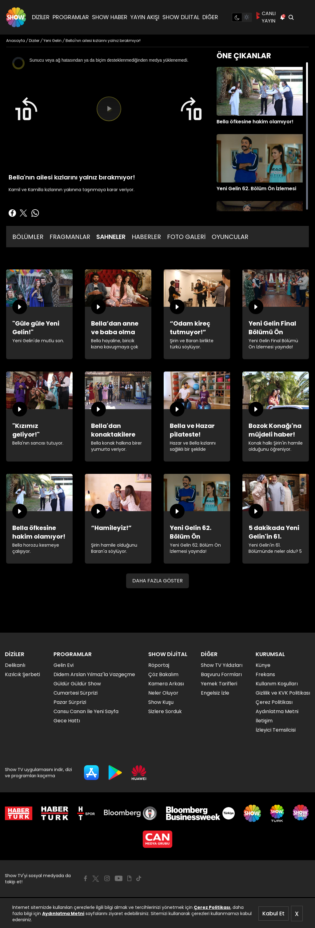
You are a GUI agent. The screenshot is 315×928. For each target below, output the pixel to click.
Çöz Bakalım (163, 674)
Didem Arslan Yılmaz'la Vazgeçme (94, 674)
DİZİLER (41, 17)
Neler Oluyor (163, 692)
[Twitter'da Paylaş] (23, 213)
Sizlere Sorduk (165, 711)
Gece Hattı (67, 720)
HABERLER (146, 236)
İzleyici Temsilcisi (276, 729)
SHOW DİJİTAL (180, 17)
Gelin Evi (64, 665)
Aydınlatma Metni (63, 913)
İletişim (264, 720)
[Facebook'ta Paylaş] (12, 213)
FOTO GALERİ (186, 236)
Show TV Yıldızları (221, 665)
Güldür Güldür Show (77, 683)
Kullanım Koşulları (277, 683)
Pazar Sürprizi (70, 702)
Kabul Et (273, 913)
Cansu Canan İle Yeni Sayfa (86, 711)
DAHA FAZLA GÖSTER (157, 580)
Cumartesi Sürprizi (76, 692)
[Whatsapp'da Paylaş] (35, 213)
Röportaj (158, 665)
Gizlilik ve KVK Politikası (283, 692)
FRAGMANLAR (70, 236)
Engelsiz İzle (215, 692)
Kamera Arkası (166, 683)
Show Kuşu (160, 702)
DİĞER (210, 17)
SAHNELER (111, 236)
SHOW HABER (109, 17)
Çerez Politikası (212, 907)
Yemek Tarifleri (219, 683)
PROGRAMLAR (71, 17)
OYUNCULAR (230, 236)
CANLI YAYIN (266, 17)
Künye (263, 665)
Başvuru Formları (221, 674)
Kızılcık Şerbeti (22, 674)
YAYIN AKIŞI (144, 17)
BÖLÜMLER (27, 236)
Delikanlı (15, 665)
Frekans (265, 674)
